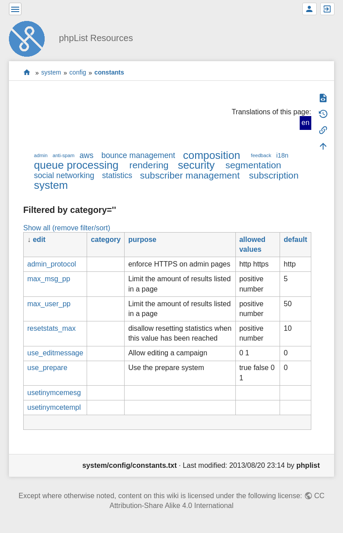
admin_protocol (51, 264)
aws (86, 155)
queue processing (76, 165)
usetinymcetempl (54, 407)
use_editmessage (55, 353)
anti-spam (64, 155)
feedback (261, 155)
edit (39, 239)
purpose (142, 239)
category (106, 239)
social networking (64, 175)
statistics (117, 175)
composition (211, 155)
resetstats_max (51, 328)
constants (109, 72)
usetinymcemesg (54, 392)
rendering (148, 165)
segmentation (253, 165)
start (27, 72)
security (196, 165)
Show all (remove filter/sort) (66, 228)
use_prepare (47, 367)
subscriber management (190, 175)
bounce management (138, 155)
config (77, 72)
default (295, 239)
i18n (282, 155)
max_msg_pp (48, 279)
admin (40, 155)
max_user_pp (49, 304)
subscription (274, 175)
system (51, 72)
